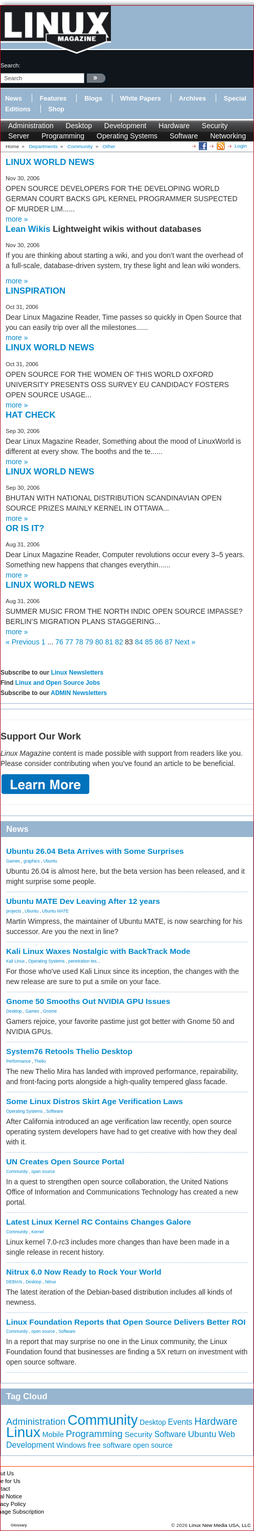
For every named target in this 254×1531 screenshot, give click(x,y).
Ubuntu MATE (55, 911)
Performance (18, 1061)
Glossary (19, 1525)
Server (18, 136)
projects (13, 911)
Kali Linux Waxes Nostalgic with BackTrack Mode (98, 951)
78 (79, 642)
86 (159, 642)
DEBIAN (14, 1281)
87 (169, 642)
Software (184, 136)
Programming (62, 136)
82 (119, 642)
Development (125, 126)
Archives (192, 98)
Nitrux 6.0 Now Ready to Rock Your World (83, 1271)
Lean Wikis (29, 229)
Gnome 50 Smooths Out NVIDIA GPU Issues (88, 1001)
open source (43, 1171)
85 (149, 642)
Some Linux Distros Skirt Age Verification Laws (94, 1101)
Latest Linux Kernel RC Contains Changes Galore (98, 1221)
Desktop (79, 126)
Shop (56, 109)
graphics (32, 861)
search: (10, 65)
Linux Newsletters (77, 672)
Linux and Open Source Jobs (57, 682)
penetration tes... (84, 961)
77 (69, 642)
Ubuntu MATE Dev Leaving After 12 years (83, 901)
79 (89, 642)
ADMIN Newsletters (79, 693)
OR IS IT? (25, 528)
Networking (228, 136)
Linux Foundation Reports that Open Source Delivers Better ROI (126, 1322)
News (13, 98)
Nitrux (50, 1281)
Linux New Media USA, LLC (220, 1525)
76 (59, 642)
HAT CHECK (31, 415)
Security (215, 126)
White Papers (140, 98)
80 (99, 642)
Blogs (93, 98)
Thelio (40, 1061)
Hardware (174, 126)
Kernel (37, 1231)
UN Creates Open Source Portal (65, 1161)
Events (180, 1422)
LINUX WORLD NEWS (50, 162)
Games (13, 861)
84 (139, 642)
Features (53, 98)
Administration (31, 126)
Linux (23, 1432)
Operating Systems (127, 136)
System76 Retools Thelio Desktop (69, 1051)
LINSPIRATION (35, 291)
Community (17, 1171)
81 (109, 642)
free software (109, 1445)
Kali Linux (15, 961)
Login (241, 146)
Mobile (53, 1434)
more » (17, 219)
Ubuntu (50, 861)
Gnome (50, 1011)
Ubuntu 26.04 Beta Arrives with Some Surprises (95, 851)
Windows (71, 1445)
